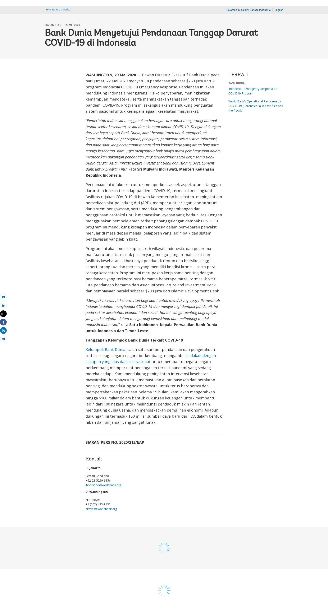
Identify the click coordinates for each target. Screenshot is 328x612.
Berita (66, 9)
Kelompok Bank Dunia (105, 349)
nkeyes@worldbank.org (101, 509)
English (279, 10)
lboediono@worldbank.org (103, 485)
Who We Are (53, 9)
